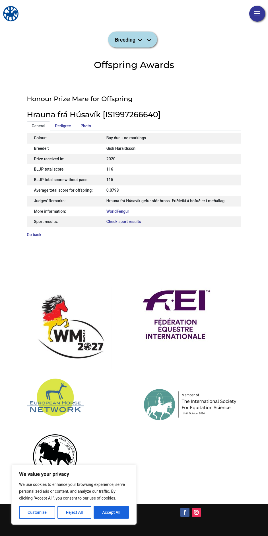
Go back (34, 234)
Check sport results (123, 221)
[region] (74, 495)
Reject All (74, 512)
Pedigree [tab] (63, 126)
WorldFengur (117, 211)
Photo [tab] (86, 126)
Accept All (111, 512)
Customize (37, 512)
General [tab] (38, 126)
